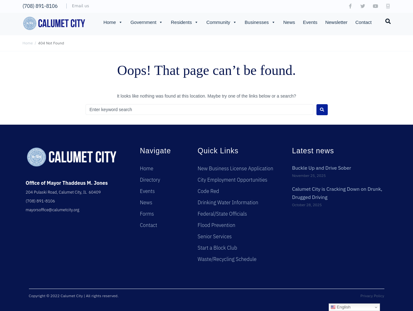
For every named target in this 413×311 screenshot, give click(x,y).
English (340, 307)
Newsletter (336, 22)
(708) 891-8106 (40, 6)
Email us (80, 5)
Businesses (260, 22)
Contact (363, 22)
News (289, 22)
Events (310, 22)
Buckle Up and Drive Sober (322, 168)
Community (221, 22)
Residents (184, 22)
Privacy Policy (372, 295)
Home (113, 22)
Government (147, 22)
